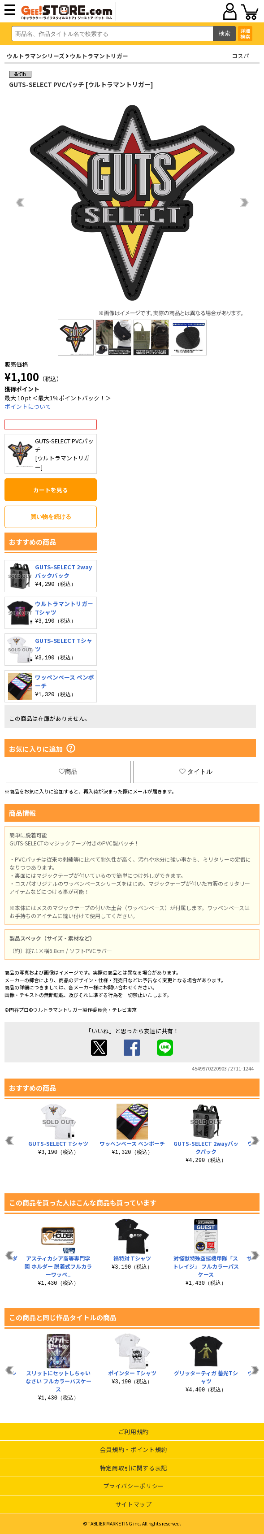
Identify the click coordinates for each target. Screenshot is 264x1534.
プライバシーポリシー (133, 1486)
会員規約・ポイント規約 (133, 1449)
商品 (68, 771)
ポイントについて (27, 406)
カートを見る (50, 489)
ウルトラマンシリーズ (36, 56)
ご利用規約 (133, 1431)
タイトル (195, 771)
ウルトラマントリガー (99, 56)
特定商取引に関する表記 (133, 1468)
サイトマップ (133, 1504)
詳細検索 (245, 33)
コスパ (240, 56)
